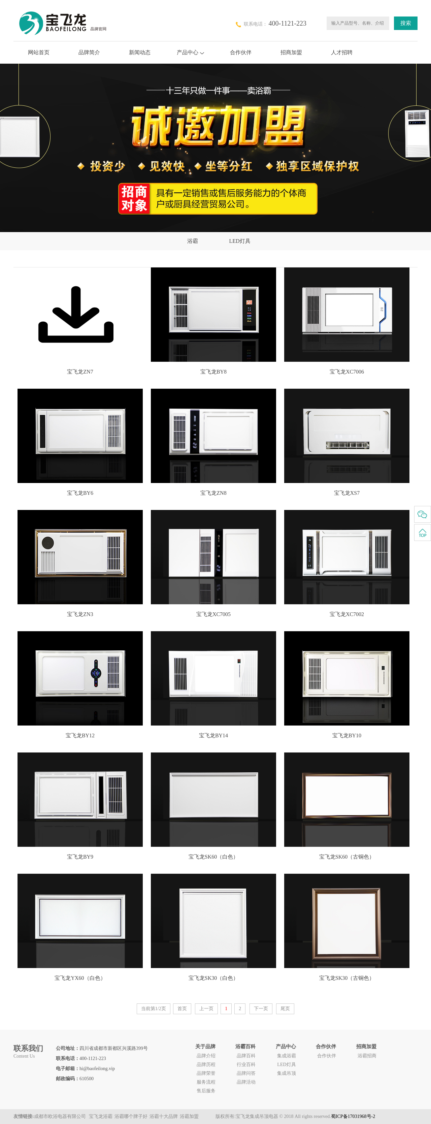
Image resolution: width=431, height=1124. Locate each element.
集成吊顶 (286, 1073)
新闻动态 (140, 52)
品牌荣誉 (206, 1073)
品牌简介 (89, 52)
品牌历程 (206, 1064)
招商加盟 (291, 52)
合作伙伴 (241, 52)
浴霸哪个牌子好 (130, 1116)
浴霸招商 (367, 1055)
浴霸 (192, 241)
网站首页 (38, 52)
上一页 (206, 1008)
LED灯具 (239, 241)
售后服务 (206, 1090)
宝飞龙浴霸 (100, 1116)
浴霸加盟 (189, 1116)
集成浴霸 (286, 1055)
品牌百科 (246, 1055)
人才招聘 (342, 52)
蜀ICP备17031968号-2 (353, 1116)
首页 (182, 1008)
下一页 (261, 1008)
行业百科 (246, 1064)
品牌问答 (246, 1073)
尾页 (285, 1008)
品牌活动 (246, 1082)
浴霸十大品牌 (164, 1116)
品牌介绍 (206, 1055)
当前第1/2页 (153, 1008)
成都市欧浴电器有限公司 (60, 1116)
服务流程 (206, 1082)
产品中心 (190, 52)
